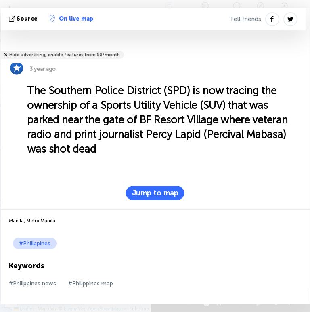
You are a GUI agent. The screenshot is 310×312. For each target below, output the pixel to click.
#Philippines (34, 243)
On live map (71, 18)
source (24, 18)
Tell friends (245, 19)
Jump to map (155, 193)
